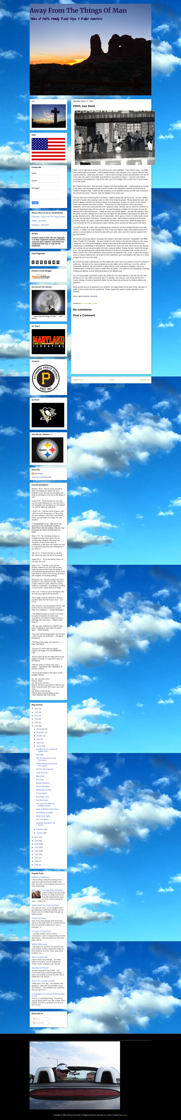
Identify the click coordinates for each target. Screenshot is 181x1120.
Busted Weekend (42, 783)
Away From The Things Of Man (78, 10)
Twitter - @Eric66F (39, 221)
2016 (36, 841)
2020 (36, 719)
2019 (36, 722)
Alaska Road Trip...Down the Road (45, 905)
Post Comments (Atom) (116, 386)
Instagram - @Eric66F (40, 225)
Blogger (124, 1115)
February (40, 829)
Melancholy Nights (43, 816)
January (39, 833)
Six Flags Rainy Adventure (52, 890)
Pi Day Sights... (42, 793)
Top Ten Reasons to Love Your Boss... (46, 759)
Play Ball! (39, 755)
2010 (36, 858)
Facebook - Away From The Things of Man (48, 217)
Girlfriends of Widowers (41, 877)
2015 (36, 844)
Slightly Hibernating (39, 944)
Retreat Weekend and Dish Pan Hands (46, 765)
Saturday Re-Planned (40, 968)
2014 (36, 847)
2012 (36, 854)
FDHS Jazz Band (43, 786)
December (40, 729)
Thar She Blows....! (43, 819)
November (40, 732)
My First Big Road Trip (44, 769)
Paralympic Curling (43, 790)
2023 (36, 712)
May (38, 739)
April (38, 743)
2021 (36, 716)
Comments (38, 1023)
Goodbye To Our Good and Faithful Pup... (46, 750)
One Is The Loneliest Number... (44, 981)
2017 (36, 837)
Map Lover (40, 776)
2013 (36, 851)
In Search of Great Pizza (41, 931)
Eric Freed (38, 474)
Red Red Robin (42, 800)
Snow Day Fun (42, 773)
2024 (36, 709)
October (39, 736)
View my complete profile (41, 477)
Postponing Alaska (39, 918)
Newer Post (78, 380)
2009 (36, 861)
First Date (40, 780)
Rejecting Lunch (42, 797)
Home (111, 380)
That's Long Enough (39, 957)
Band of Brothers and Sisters (47, 809)
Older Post (144, 380)
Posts (36, 1019)
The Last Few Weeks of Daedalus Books (45, 805)
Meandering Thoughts (44, 813)
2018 (36, 726)
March (39, 746)
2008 (36, 865)
